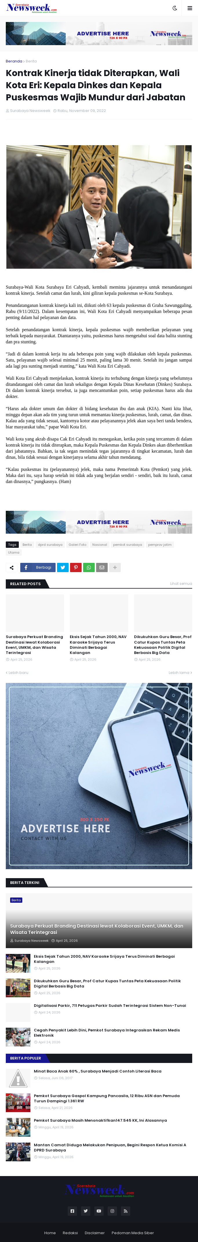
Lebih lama (179, 672)
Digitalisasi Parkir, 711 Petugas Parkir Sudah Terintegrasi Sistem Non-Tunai (110, 1005)
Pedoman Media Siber (133, 1233)
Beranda (14, 61)
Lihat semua (181, 583)
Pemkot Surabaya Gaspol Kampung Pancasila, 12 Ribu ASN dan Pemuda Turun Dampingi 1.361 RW (107, 1098)
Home (50, 1233)
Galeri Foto (77, 544)
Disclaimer (95, 1233)
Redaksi (70, 1233)
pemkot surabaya (127, 544)
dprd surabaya (50, 544)
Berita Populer (25, 1058)
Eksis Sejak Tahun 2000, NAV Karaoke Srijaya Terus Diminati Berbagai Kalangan (98, 644)
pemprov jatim (160, 544)
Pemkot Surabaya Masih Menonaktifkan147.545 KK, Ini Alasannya (100, 1120)
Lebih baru (18, 672)
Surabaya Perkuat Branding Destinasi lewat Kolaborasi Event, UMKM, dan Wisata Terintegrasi (34, 644)
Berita (31, 61)
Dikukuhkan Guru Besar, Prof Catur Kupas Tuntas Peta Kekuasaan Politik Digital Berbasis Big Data (163, 644)
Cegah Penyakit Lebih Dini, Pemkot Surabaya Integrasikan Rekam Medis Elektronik (107, 1033)
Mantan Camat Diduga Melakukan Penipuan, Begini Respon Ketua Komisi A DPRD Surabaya (110, 1148)
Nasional (99, 544)
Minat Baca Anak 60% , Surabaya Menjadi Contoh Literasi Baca (98, 1071)
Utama (13, 552)
